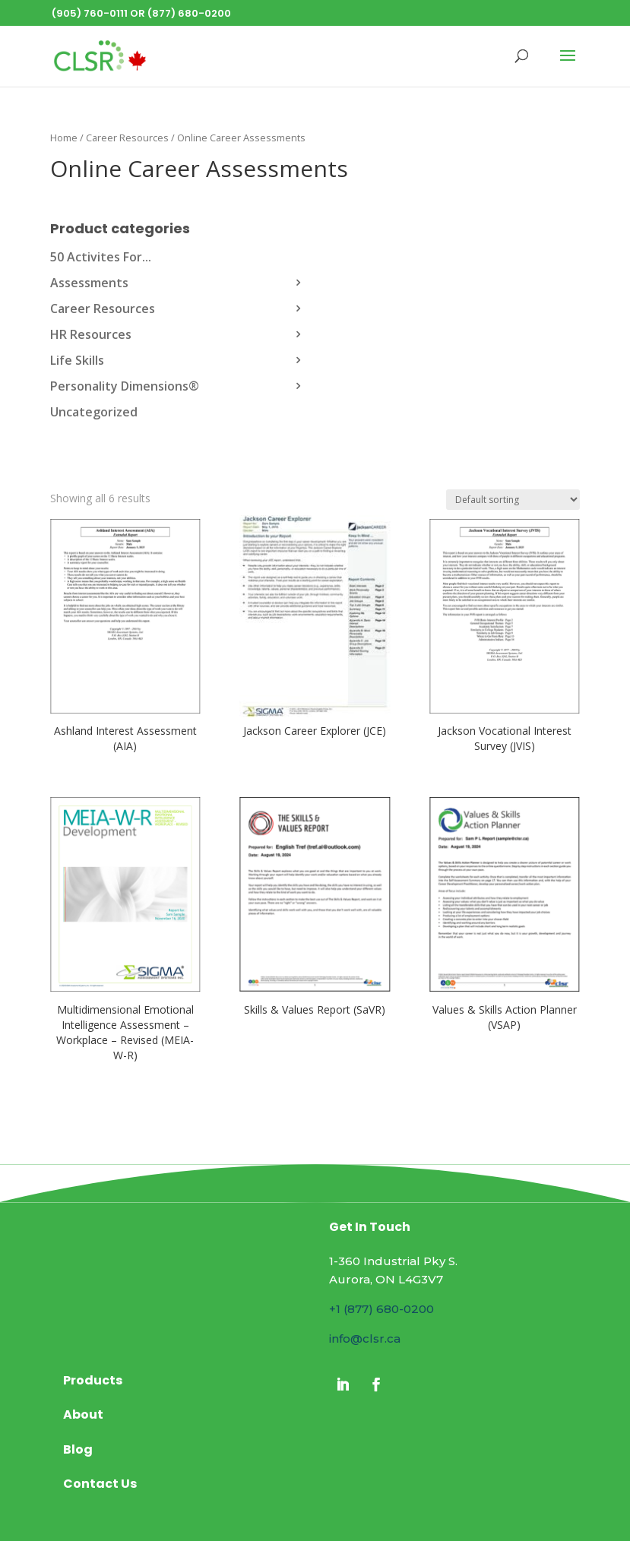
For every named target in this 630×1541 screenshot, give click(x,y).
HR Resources (90, 334)
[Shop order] (513, 499)
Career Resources (127, 137)
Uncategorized (94, 411)
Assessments (89, 282)
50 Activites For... (100, 256)
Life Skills (77, 360)
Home (64, 137)
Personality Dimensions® (124, 386)
